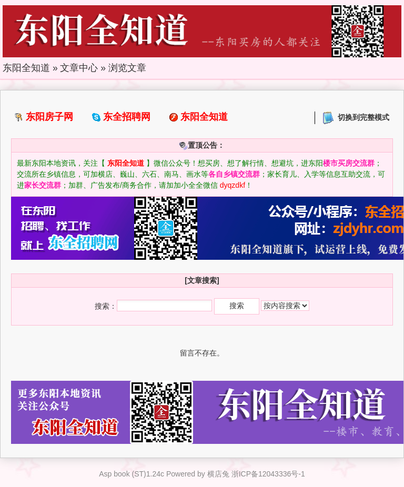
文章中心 (79, 68)
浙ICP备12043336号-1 (268, 474)
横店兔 (218, 474)
